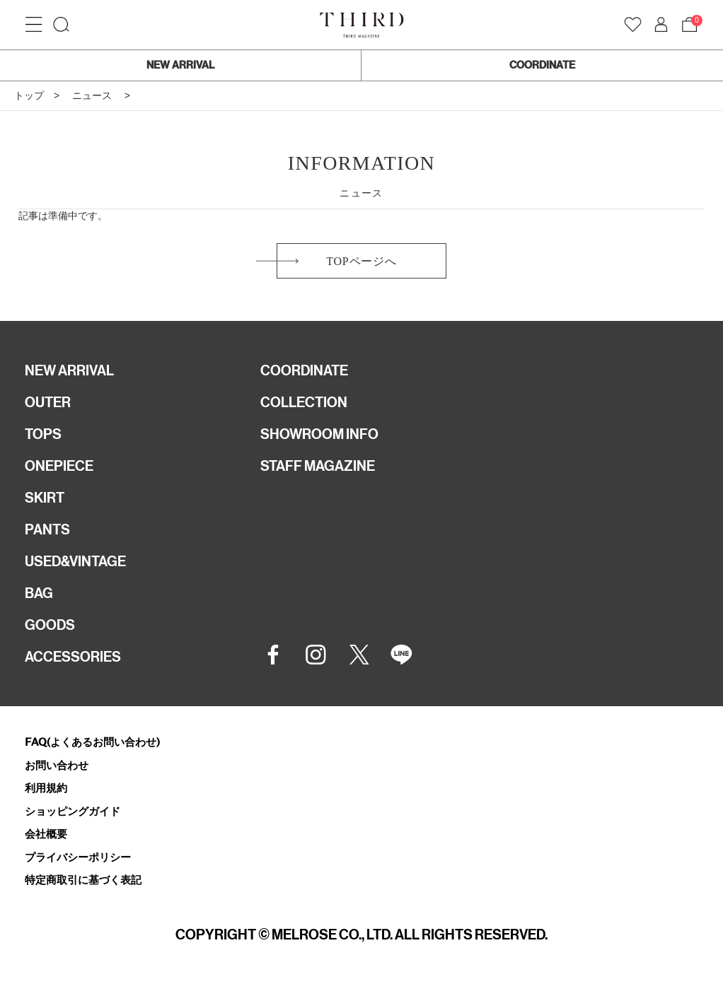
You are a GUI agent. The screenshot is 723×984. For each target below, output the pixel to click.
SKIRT (44, 497)
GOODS (50, 624)
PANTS (47, 529)
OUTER (48, 402)
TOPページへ (361, 261)
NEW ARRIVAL (180, 65)
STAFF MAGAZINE (317, 465)
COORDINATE (542, 65)
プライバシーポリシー (78, 857)
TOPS (43, 434)
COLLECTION (303, 402)
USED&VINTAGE (75, 561)
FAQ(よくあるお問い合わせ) (92, 742)
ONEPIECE (59, 465)
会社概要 (46, 834)
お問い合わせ (56, 765)
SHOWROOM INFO (319, 434)
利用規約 (46, 788)
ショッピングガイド (72, 811)
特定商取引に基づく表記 (83, 880)
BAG (39, 593)
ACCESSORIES (73, 656)
